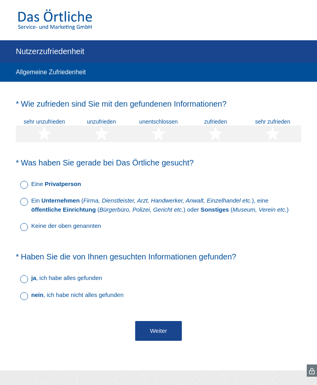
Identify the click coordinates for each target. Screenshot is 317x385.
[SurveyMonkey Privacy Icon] (312, 370)
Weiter (158, 330)
